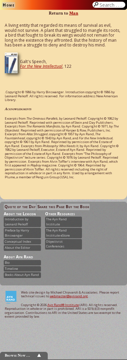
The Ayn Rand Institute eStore (58, 232)
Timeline (11, 268)
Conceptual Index (18, 241)
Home (9, 5)
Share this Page (51, 206)
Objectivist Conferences (55, 243)
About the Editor (17, 247)
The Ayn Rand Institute (56, 221)
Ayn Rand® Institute (63, 305)
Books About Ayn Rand (22, 275)
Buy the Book (77, 206)
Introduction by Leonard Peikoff (16, 221)
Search (112, 5)
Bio (7, 262)
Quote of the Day (20, 206)
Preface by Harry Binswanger (17, 232)
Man (73, 13)
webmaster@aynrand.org (69, 296)
